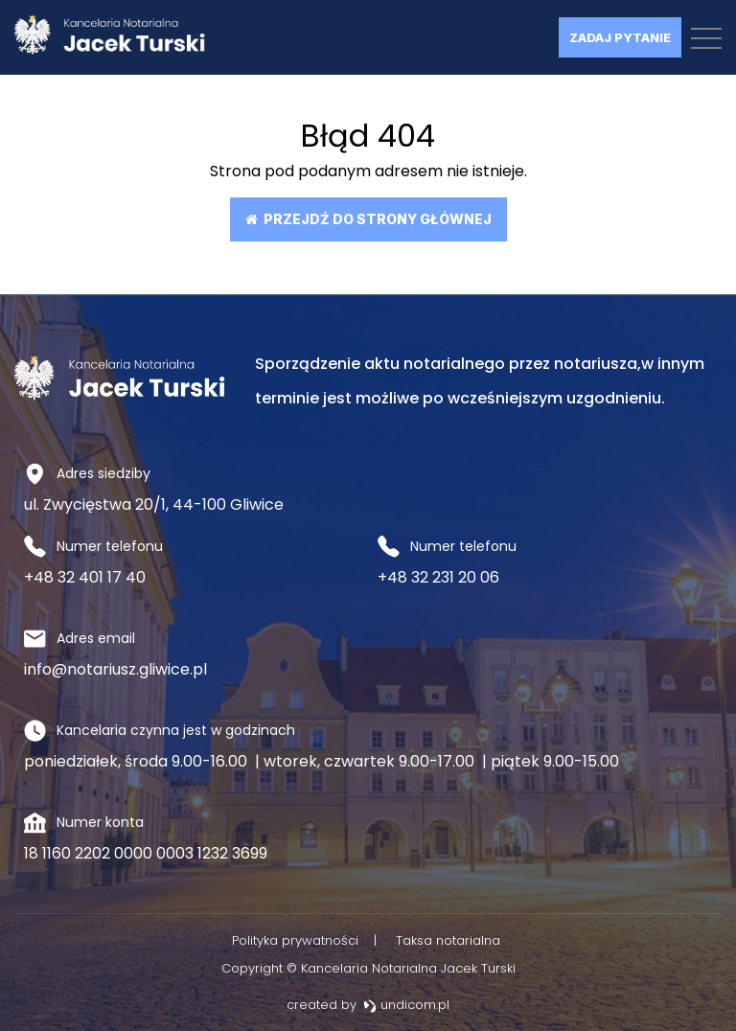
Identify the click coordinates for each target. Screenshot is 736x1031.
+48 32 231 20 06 (438, 577)
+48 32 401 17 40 (85, 577)
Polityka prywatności (295, 940)
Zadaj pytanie (620, 37)
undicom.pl (406, 1005)
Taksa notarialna (448, 940)
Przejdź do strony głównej (368, 219)
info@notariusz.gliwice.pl (115, 669)
